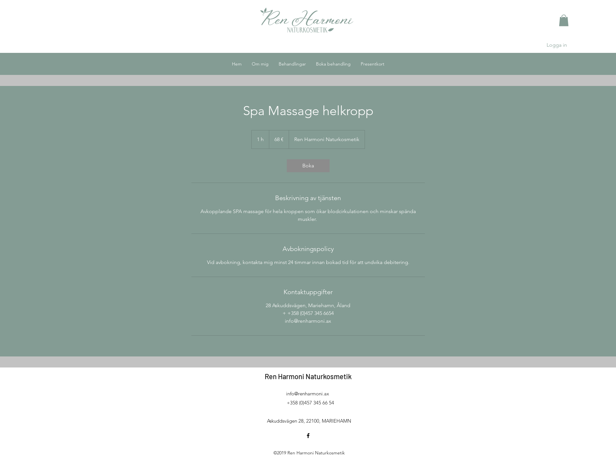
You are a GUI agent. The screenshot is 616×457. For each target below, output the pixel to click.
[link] (308, 165)
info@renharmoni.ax (307, 394)
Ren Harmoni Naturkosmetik (308, 376)
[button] (564, 20)
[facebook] (308, 435)
